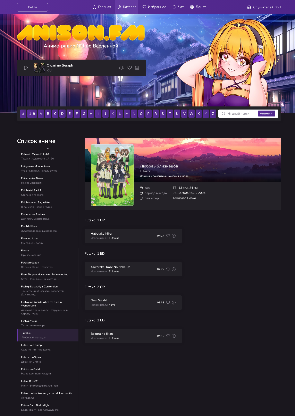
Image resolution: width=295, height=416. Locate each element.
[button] (48, 148)
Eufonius (114, 238)
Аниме (265, 113)
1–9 (32, 113)
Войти (32, 7)
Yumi (112, 305)
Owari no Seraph (60, 65)
